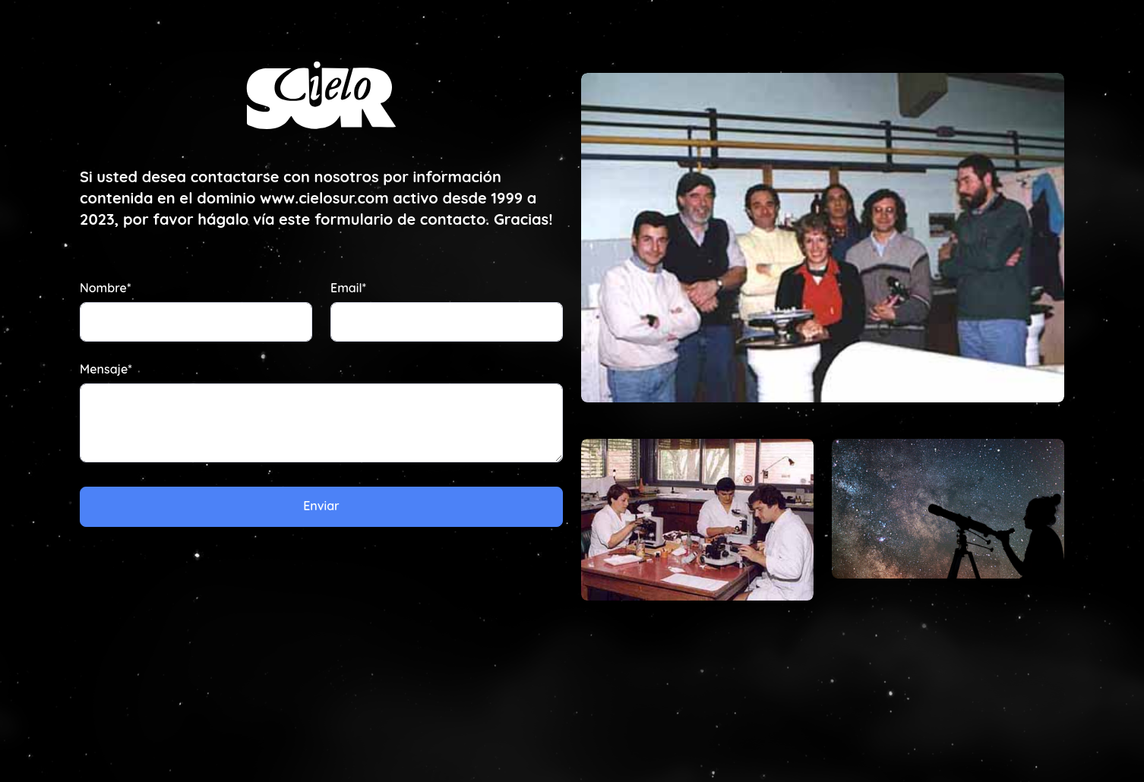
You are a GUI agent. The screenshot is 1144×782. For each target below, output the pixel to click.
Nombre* (105, 287)
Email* (348, 287)
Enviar (321, 505)
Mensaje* (106, 369)
